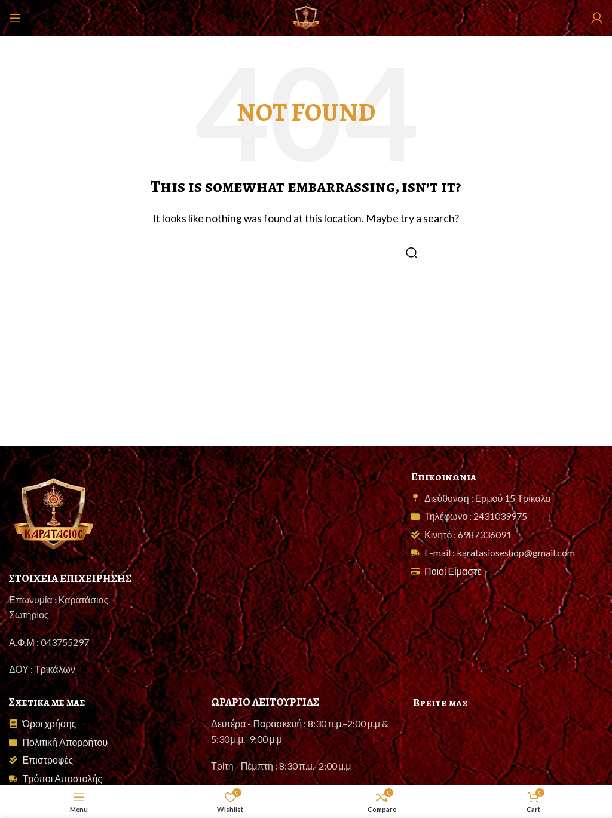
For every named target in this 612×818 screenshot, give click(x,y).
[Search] (306, 252)
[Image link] (54, 513)
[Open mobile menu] (15, 18)
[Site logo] (306, 16)
